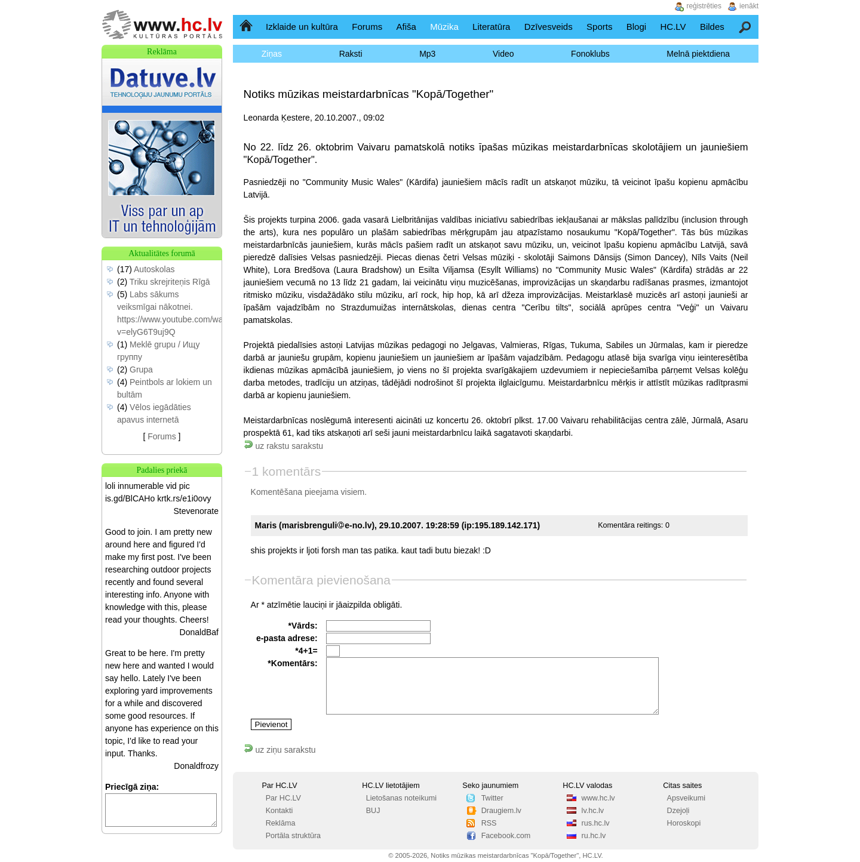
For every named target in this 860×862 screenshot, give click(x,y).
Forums (367, 26)
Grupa (141, 369)
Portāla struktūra (293, 836)
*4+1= (306, 650)
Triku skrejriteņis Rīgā (170, 282)
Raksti (351, 54)
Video (503, 54)
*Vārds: (303, 625)
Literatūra (491, 26)
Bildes (712, 26)
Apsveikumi (686, 798)
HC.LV (673, 26)
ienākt (748, 6)
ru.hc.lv (594, 836)
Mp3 (427, 54)
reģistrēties (703, 6)
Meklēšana (745, 26)
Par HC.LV (283, 798)
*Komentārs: (292, 663)
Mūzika (444, 26)
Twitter (492, 798)
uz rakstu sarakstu (284, 446)
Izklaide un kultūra (302, 26)
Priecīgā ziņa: (132, 787)
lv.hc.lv (593, 810)
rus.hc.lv (596, 823)
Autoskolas (154, 269)
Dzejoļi (678, 810)
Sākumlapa (247, 26)
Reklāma (281, 823)
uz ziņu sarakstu (280, 750)
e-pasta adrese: (287, 638)
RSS (489, 823)
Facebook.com (506, 836)
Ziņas (272, 54)
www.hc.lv (598, 798)
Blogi (636, 26)
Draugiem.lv (501, 810)
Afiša (406, 26)
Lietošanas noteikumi (401, 798)
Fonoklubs (590, 54)
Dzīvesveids (548, 26)
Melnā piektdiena (698, 54)
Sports (599, 26)
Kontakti (279, 810)
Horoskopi (684, 823)
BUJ (373, 810)
